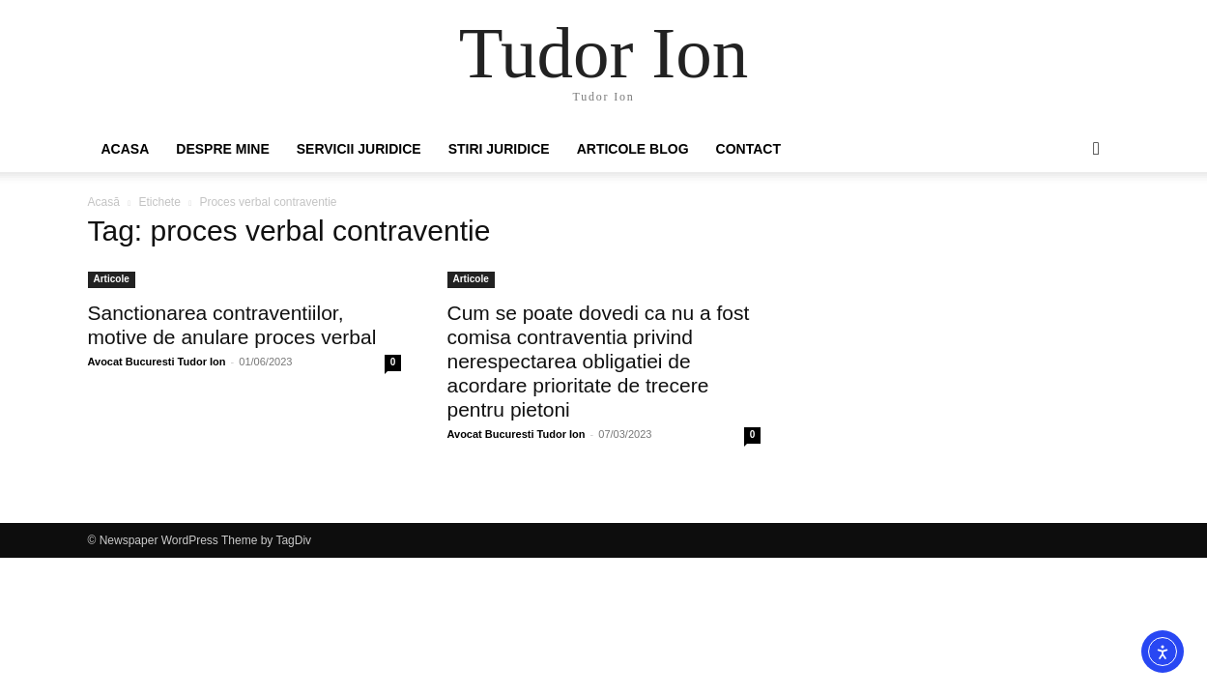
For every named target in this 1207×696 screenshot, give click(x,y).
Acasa (125, 149)
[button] (1097, 150)
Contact (748, 149)
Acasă (104, 202)
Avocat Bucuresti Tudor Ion (157, 361)
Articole (111, 279)
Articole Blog (633, 149)
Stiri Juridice (499, 149)
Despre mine (222, 149)
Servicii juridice (359, 149)
